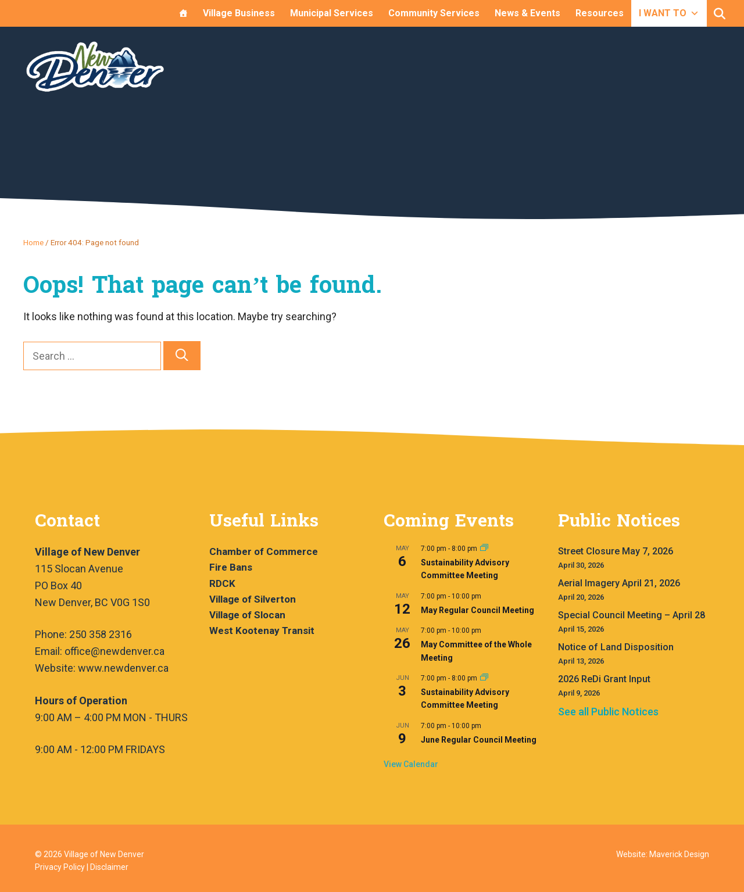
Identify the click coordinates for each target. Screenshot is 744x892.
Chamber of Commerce (263, 551)
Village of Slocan (247, 615)
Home (33, 242)
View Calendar (411, 764)
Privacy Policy (60, 867)
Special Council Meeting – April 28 (631, 615)
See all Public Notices (608, 711)
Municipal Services (331, 13)
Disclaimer (109, 867)
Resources (599, 13)
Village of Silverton (252, 599)
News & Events (527, 13)
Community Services (434, 13)
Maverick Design (679, 854)
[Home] (183, 13)
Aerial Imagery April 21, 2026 (619, 583)
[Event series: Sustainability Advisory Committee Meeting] (484, 548)
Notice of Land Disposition (616, 647)
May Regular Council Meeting (477, 610)
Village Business (239, 13)
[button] (719, 14)
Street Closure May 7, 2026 (615, 551)
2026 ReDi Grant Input (604, 679)
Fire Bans (230, 567)
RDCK (222, 583)
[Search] (182, 356)
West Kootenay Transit (261, 630)
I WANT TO (669, 13)
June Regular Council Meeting (478, 739)
